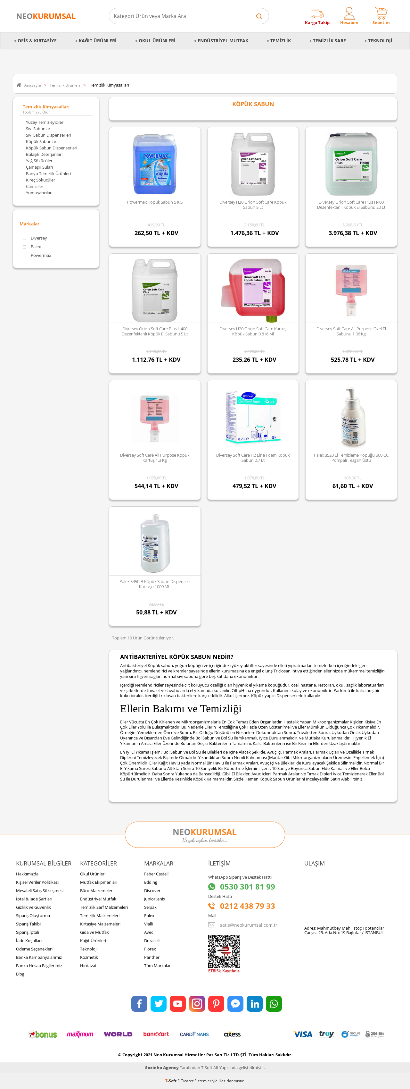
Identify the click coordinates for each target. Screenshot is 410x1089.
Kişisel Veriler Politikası (37, 882)
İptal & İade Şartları (34, 898)
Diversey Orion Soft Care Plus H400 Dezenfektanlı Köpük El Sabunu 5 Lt (155, 331)
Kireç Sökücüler (40, 180)
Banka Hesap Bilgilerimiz (39, 965)
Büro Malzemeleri (96, 890)
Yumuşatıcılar (39, 193)
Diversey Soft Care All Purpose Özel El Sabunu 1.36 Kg (351, 331)
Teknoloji (380, 41)
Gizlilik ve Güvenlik (33, 907)
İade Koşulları (29, 940)
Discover (152, 890)
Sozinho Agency (162, 1067)
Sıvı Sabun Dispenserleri (48, 135)
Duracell (152, 940)
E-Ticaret (185, 1081)
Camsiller (34, 186)
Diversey (35, 238)
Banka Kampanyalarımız (39, 957)
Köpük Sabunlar (41, 141)
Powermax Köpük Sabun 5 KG (155, 202)
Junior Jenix (154, 898)
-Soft (171, 1081)
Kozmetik (89, 957)
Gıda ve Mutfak (94, 932)
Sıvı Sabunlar (38, 128)
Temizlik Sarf (329, 41)
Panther (152, 957)
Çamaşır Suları (39, 167)
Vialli (148, 923)
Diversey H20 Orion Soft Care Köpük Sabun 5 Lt (252, 204)
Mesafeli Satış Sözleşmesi (39, 890)
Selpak (150, 907)
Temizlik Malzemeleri (99, 915)
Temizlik (280, 41)
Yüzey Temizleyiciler (44, 122)
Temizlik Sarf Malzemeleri (104, 907)
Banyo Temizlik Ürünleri (48, 173)
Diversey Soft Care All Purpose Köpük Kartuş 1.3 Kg (154, 457)
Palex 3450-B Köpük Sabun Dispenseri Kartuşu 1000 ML (154, 584)
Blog (20, 973)
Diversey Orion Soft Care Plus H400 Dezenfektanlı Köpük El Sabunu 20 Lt (351, 204)
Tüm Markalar (157, 965)
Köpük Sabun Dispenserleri (51, 148)
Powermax (37, 255)
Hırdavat (88, 965)
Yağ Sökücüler (39, 161)
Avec (148, 932)
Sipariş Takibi (28, 923)
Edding (150, 882)
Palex (32, 246)
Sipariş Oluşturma (33, 915)
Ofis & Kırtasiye (37, 41)
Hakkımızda (27, 873)
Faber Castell (156, 873)
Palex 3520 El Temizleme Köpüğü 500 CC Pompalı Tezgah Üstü (351, 457)
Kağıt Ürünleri (98, 41)
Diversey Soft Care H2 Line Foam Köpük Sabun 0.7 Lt (253, 457)
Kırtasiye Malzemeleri (100, 923)
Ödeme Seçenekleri (34, 948)
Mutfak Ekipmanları (98, 882)
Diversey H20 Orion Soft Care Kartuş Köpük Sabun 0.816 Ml (252, 331)
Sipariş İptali (27, 932)
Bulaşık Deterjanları (44, 154)
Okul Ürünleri (157, 41)
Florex (150, 948)
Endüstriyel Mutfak (223, 41)
